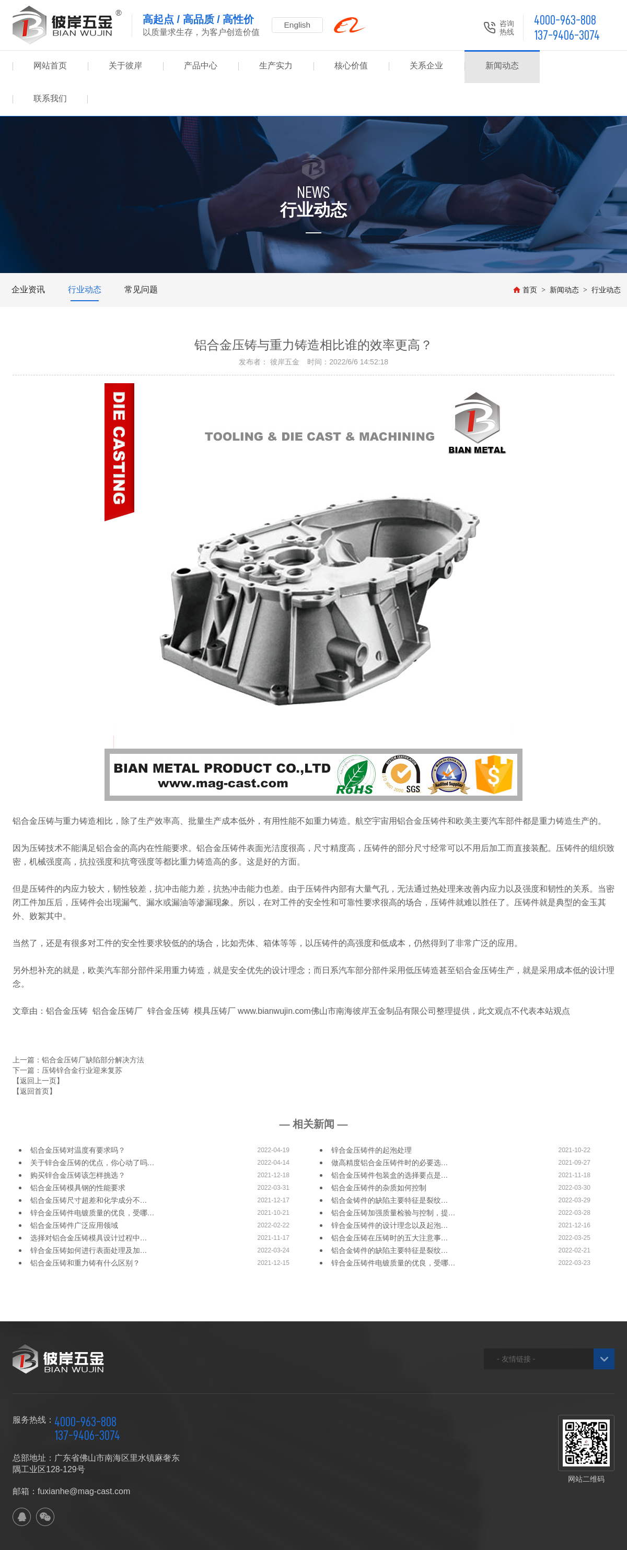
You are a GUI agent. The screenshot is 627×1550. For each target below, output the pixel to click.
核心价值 (351, 66)
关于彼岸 (125, 66)
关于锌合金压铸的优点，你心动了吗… (92, 1130)
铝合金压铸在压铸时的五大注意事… (389, 1205)
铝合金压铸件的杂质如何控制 (378, 1155)
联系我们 (577, 66)
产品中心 (200, 66)
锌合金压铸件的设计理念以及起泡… (389, 1192)
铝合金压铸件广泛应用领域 (74, 1192)
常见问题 (141, 256)
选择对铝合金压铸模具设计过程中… (88, 1205)
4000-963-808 (565, 20)
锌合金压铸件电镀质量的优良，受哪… (92, 1180)
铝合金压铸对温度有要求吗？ (77, 1117)
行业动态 (84, 256)
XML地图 (200, 1537)
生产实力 (276, 66)
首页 (525, 257)
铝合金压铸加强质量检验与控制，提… (393, 1180)
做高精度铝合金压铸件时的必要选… (389, 1130)
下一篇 (67, 1037)
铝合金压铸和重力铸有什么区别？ (85, 1230)
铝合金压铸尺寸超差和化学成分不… (88, 1167)
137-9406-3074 (567, 35)
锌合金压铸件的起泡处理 (371, 1117)
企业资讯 (28, 256)
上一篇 (78, 1027)
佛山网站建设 (557, 1537)
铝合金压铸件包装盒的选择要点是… (389, 1142)
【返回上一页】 (38, 1048)
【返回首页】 (34, 1058)
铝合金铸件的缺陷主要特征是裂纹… (389, 1167)
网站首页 (50, 66)
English (300, 24)
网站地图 (166, 1537)
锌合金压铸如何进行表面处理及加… (88, 1217)
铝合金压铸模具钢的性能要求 (77, 1155)
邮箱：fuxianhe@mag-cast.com (71, 1458)
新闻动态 (501, 66)
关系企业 (426, 66)
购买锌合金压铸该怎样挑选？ (77, 1142)
